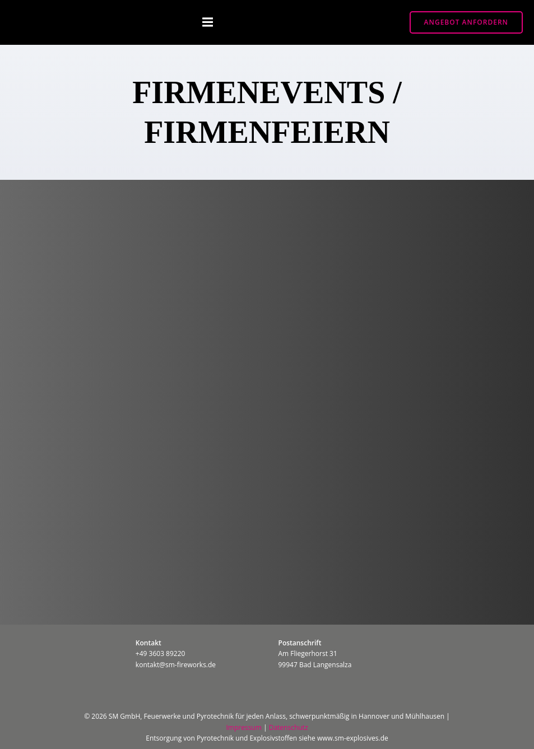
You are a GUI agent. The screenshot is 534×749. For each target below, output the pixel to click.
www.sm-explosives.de (352, 738)
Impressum (243, 727)
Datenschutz (288, 727)
